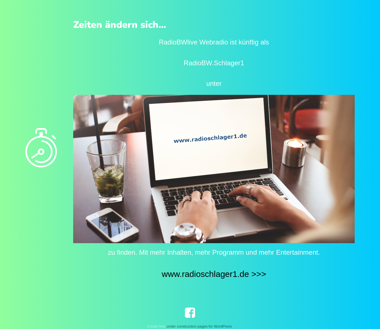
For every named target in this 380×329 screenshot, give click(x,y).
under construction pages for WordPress (199, 326)
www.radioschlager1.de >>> (214, 274)
